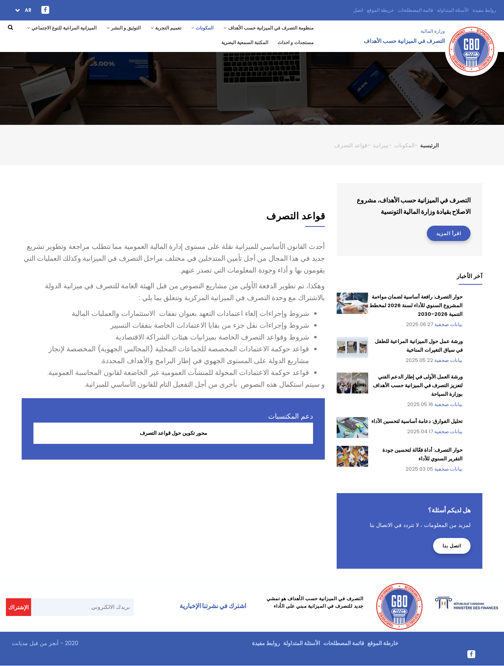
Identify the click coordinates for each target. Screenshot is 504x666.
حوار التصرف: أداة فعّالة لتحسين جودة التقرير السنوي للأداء (422, 454)
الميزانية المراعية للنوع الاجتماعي (61, 27)
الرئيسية (429, 145)
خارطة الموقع (382, 643)
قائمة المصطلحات (415, 10)
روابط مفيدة (484, 10)
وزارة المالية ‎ (432, 31)
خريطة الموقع (380, 10)
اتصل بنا (452, 545)
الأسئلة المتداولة (453, 10)
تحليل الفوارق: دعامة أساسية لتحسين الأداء (417, 421)
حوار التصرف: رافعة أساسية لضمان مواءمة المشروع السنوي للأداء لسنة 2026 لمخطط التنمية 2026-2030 (416, 305)
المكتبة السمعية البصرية (244, 42)
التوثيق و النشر (124, 27)
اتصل (358, 10)
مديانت (20, 643)
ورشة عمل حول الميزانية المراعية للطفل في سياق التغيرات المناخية (419, 346)
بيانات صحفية (448, 324)
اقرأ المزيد (448, 233)
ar (28, 10)
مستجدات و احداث (295, 42)
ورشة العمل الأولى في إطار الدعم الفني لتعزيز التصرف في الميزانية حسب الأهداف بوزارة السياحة (418, 385)
